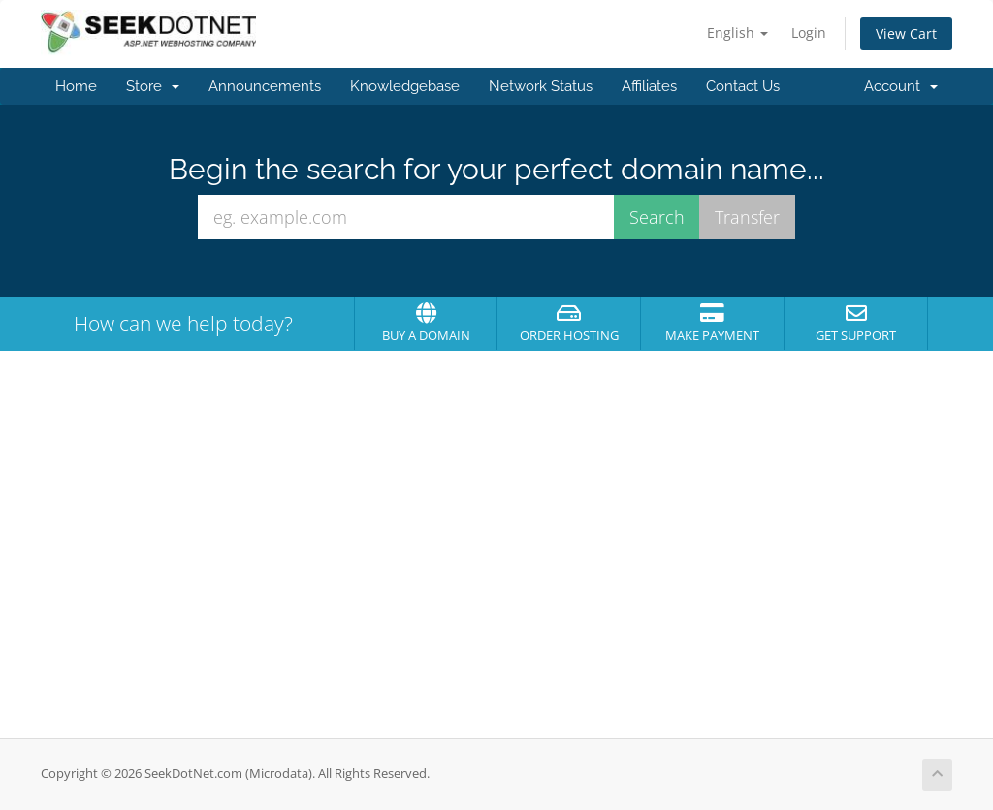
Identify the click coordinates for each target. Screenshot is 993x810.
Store (152, 86)
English (737, 32)
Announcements (264, 86)
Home (76, 86)
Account (901, 86)
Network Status (541, 86)
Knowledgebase (405, 86)
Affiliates (649, 86)
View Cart (906, 33)
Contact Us (743, 86)
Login (808, 32)
